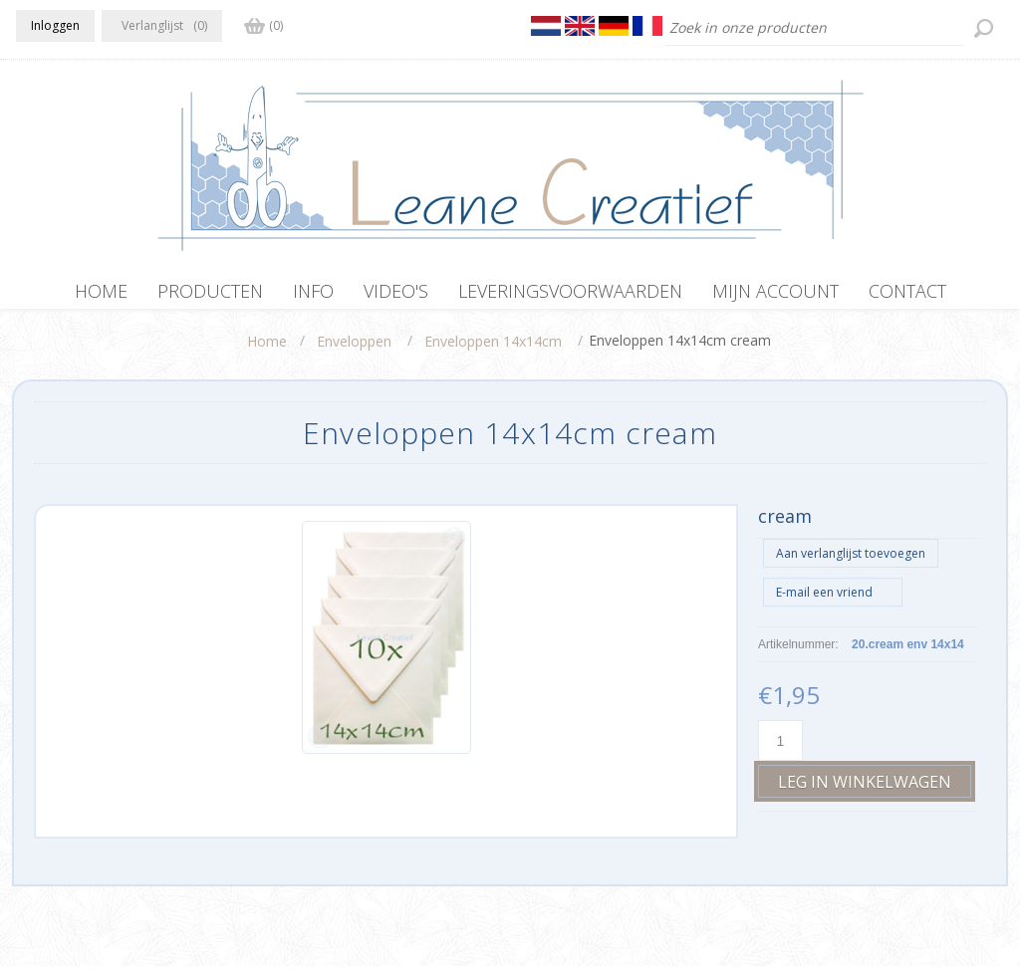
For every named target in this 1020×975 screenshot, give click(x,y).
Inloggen (55, 25)
